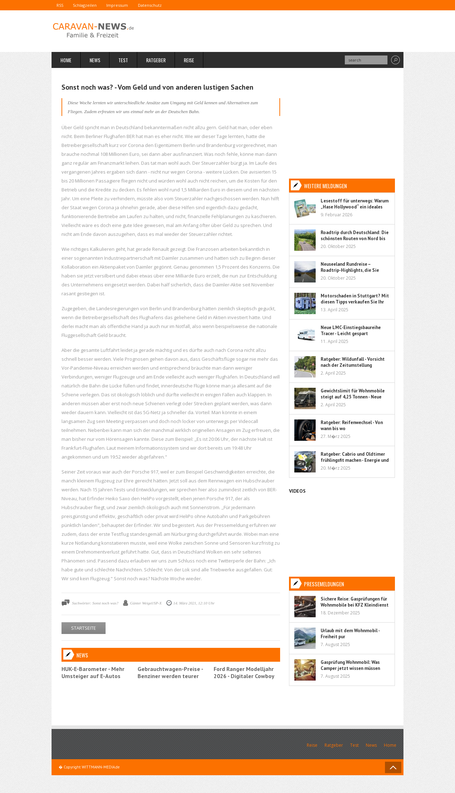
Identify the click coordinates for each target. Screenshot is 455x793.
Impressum (122, 5)
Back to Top (393, 767)
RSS (61, 5)
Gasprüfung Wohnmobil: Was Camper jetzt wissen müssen (350, 665)
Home (65, 60)
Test (123, 60)
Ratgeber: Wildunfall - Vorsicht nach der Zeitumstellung (353, 362)
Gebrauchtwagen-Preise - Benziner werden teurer (170, 672)
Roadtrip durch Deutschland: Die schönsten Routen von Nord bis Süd (355, 238)
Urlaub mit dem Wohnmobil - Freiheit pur (350, 634)
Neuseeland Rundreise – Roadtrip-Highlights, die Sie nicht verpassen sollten (350, 270)
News (95, 60)
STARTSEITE (83, 628)
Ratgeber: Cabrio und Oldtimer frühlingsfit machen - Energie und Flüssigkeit (355, 460)
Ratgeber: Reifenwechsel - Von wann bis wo (352, 425)
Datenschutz (157, 5)
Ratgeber (156, 60)
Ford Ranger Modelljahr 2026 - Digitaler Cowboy (244, 672)
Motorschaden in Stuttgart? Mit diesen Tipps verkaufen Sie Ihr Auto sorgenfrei (355, 302)
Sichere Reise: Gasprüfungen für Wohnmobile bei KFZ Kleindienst (355, 602)
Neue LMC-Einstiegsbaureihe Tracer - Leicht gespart (351, 330)
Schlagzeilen (88, 5)
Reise (189, 60)
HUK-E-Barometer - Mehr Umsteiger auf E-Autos (92, 672)
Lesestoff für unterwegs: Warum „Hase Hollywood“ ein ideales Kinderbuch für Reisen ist (355, 207)
